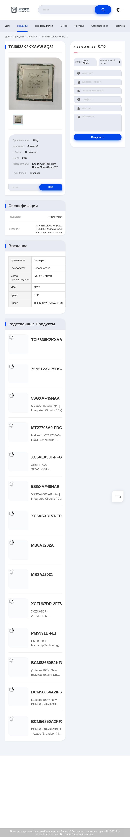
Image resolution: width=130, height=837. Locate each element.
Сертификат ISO (115, 787)
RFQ (50, 187)
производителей (44, 26)
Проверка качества (112, 795)
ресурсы (79, 26)
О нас (64, 26)
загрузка (120, 26)
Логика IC (33, 36)
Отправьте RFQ (99, 26)
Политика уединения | (21, 831)
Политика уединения (112, 805)
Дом (7, 26)
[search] (103, 9)
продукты (22, 26)
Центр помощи (114, 813)
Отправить (97, 137)
